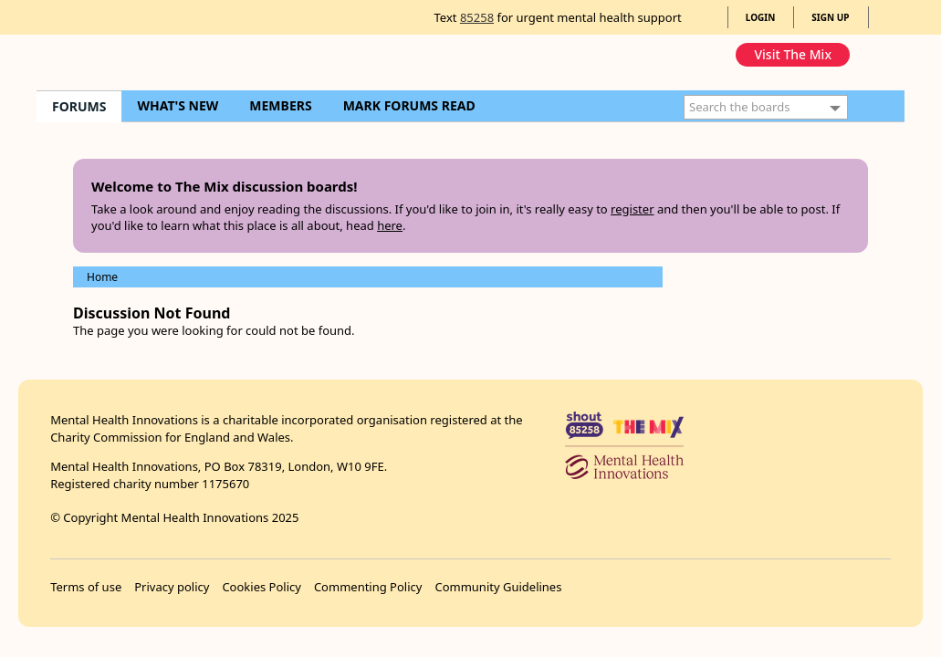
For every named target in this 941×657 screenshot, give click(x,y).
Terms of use (85, 587)
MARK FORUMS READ (409, 105)
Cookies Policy (261, 587)
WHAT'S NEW (177, 105)
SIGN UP (830, 17)
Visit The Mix (792, 54)
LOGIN (761, 17)
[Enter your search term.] (766, 107)
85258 (477, 17)
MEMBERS (280, 105)
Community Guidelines (497, 587)
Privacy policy (171, 587)
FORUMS (79, 106)
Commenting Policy (368, 587)
